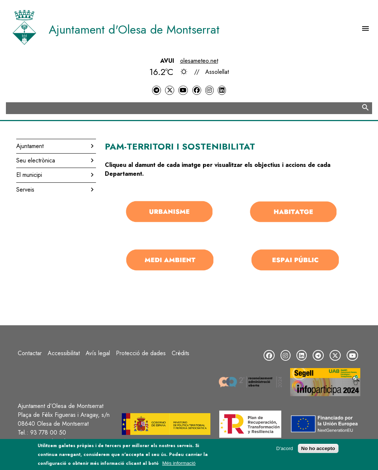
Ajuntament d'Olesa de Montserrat (134, 29)
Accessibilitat (64, 353)
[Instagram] (209, 90)
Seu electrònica (35, 160)
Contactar (30, 353)
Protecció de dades (141, 353)
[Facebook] (196, 90)
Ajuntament (30, 146)
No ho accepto (318, 451)
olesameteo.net (199, 60)
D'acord (284, 451)
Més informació (178, 465)
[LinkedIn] (222, 90)
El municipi (29, 175)
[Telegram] (156, 90)
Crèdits (180, 353)
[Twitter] (169, 90)
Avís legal (98, 353)
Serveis (25, 189)
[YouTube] (183, 90)
